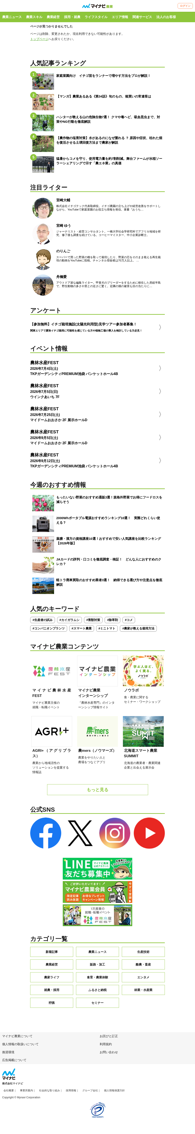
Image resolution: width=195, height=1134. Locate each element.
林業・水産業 (143, 992)
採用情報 (71, 1092)
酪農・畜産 (143, 967)
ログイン (185, 5)
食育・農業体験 (97, 979)
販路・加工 (97, 967)
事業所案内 (26, 1092)
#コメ (129, 622)
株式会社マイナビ (12, 1085)
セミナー (97, 1005)
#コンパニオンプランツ (49, 631)
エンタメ (143, 979)
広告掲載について (14, 1062)
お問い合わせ (109, 1054)
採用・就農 (72, 17)
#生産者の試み (43, 622)
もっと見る (97, 792)
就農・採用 (51, 992)
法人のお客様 (166, 17)
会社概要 (8, 1092)
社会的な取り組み (49, 1092)
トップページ (39, 39)
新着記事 (52, 954)
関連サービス (142, 17)
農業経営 (53, 17)
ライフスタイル (96, 17)
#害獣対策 (93, 622)
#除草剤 (112, 622)
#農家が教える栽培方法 (138, 631)
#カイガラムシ (69, 622)
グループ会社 (90, 1092)
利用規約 (106, 1046)
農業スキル (34, 17)
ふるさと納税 (97, 992)
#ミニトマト (107, 631)
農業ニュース (12, 17)
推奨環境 (8, 1054)
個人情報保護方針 (114, 1092)
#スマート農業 (82, 631)
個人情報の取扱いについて (20, 1046)
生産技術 (143, 954)
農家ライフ (51, 979)
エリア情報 (120, 17)
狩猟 (52, 1005)
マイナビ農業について (17, 1038)
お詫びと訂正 (109, 1038)
